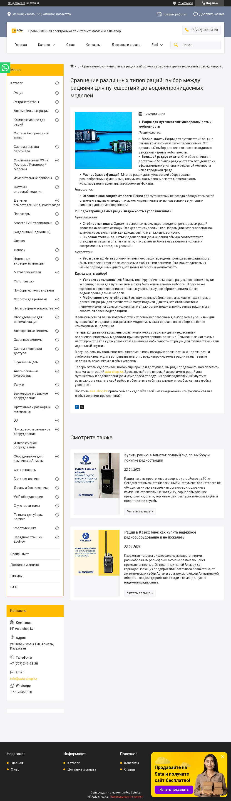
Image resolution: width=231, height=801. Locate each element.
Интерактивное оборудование (25, 445)
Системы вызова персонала (26, 149)
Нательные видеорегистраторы (29, 261)
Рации (18, 93)
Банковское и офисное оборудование (31, 396)
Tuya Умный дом (26, 362)
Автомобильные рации (31, 111)
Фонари (19, 250)
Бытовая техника (27, 479)
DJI (16, 420)
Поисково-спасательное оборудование (32, 432)
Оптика (19, 241)
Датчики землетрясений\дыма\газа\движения (34, 203)
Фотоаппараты (25, 470)
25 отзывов (185, 3)
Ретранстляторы (26, 102)
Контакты (93, 45)
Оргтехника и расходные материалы (32, 409)
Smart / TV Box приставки (33, 223)
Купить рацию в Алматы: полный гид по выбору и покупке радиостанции (167, 457)
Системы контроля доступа (28, 351)
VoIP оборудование (28, 497)
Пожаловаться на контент (127, 796)
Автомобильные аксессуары (26, 373)
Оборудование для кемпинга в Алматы (28, 459)
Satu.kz (135, 792)
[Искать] (176, 45)
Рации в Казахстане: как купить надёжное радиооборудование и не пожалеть (160, 534)
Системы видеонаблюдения (28, 189)
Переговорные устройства (34, 308)
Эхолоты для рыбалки (30, 299)
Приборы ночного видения (34, 290)
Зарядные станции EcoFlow (28, 539)
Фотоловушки (24, 281)
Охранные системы (28, 339)
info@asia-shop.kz (23, 678)
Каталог (44, 45)
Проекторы (22, 214)
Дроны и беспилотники (31, 488)
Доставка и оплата (126, 45)
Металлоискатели (27, 272)
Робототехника (25, 528)
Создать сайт (16, 3)
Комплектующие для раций (29, 122)
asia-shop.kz (114, 371)
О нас (70, 45)
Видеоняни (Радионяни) (32, 232)
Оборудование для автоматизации (28, 319)
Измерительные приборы (33, 178)
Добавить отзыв (211, 14)
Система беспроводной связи (31, 135)
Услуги (19, 384)
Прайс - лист (19, 554)
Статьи (129, 769)
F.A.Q (13, 587)
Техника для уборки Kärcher (29, 517)
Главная (21, 45)
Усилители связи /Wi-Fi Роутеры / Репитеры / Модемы (31, 164)
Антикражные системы (31, 331)
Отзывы (16, 576)
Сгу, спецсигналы (27, 505)
